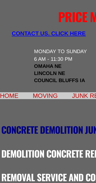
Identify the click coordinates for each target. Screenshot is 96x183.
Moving (45, 95)
